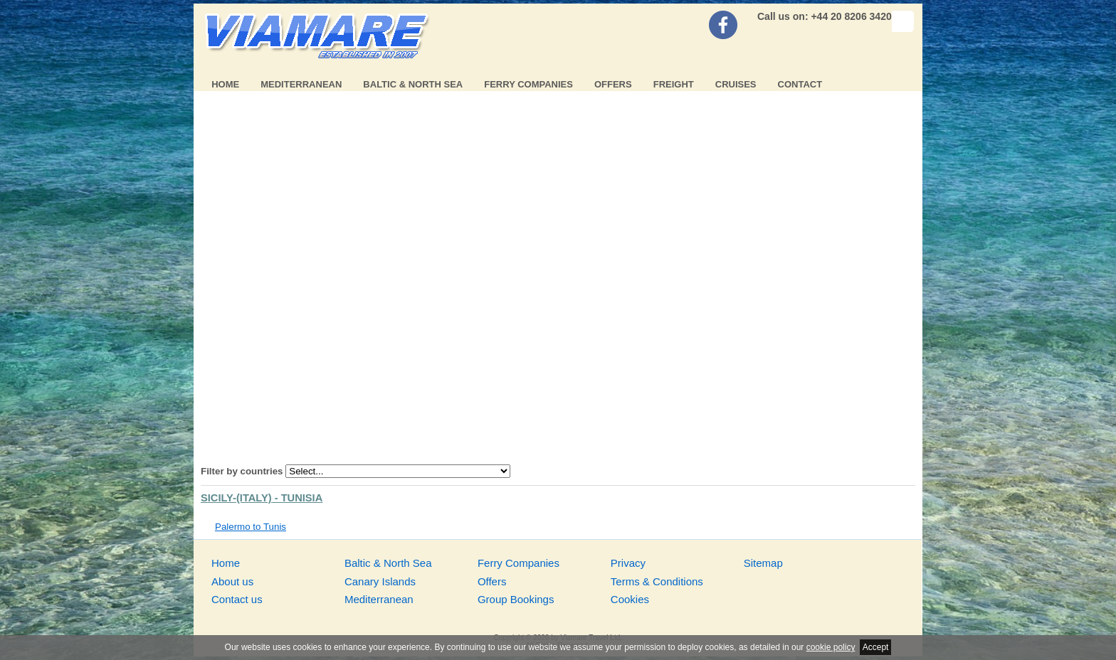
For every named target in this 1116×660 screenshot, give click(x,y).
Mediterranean (301, 84)
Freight (673, 84)
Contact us (237, 599)
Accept (876, 647)
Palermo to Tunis (250, 526)
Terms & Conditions (657, 581)
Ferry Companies (528, 84)
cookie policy (831, 647)
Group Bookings (516, 599)
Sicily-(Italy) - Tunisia (261, 498)
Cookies (630, 599)
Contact (800, 84)
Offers (613, 84)
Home (225, 84)
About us (232, 581)
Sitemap (763, 563)
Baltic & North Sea (413, 84)
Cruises (736, 84)
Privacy (628, 563)
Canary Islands (380, 581)
